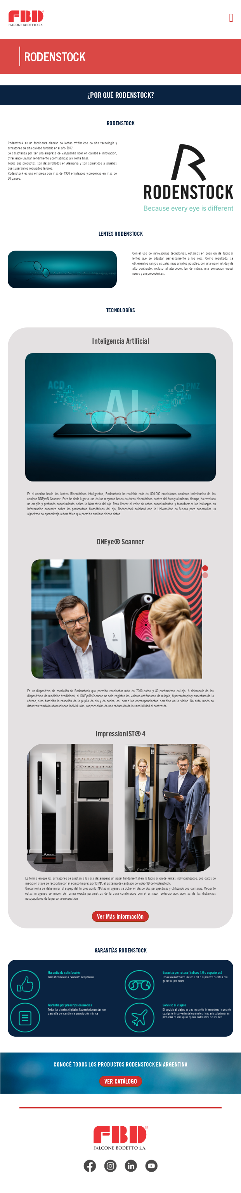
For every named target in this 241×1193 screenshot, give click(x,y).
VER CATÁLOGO (120, 1081)
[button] (205, 568)
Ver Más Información (120, 916)
